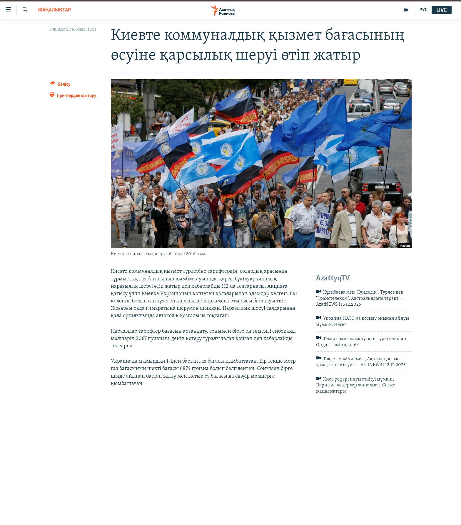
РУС (423, 10)
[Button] (60, 85)
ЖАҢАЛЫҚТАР (54, 10)
